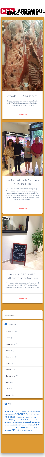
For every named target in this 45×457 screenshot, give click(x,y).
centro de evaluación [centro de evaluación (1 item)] (10, 414)
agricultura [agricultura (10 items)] (11, 411)
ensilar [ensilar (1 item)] (34, 417)
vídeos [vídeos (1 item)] (24, 430)
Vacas (8, 389)
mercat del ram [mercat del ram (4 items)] (28, 422)
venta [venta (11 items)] (12, 430)
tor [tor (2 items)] (17, 428)
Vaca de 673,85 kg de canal (22, 96)
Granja (8, 363)
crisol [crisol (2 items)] (22, 417)
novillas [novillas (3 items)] (37, 422)
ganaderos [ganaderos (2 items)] (17, 420)
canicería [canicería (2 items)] (33, 412)
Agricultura (9, 331)
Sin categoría (10, 376)
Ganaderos (9, 357)
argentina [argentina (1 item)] (19, 412)
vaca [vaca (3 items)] (35, 428)
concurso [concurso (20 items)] (21, 414)
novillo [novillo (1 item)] (6, 425)
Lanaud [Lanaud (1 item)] (34, 420)
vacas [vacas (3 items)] (7, 430)
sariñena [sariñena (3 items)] (30, 425)
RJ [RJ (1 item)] (25, 425)
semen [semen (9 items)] (36, 424)
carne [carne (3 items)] (38, 412)
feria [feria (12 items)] (7, 419)
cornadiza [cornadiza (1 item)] (17, 417)
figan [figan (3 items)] (12, 420)
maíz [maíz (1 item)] (20, 422)
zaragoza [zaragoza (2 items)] (29, 430)
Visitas (8, 395)
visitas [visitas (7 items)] (19, 430)
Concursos (9, 344)
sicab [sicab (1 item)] (6, 428)
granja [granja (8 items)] (24, 419)
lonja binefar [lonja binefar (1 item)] (16, 422)
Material (8, 370)
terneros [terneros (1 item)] (14, 428)
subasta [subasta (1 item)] (10, 428)
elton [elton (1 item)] (31, 417)
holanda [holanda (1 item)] (30, 420)
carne (8, 338)
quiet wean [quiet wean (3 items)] (17, 425)
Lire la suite (22, 114)
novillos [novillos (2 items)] (10, 425)
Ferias (8, 350)
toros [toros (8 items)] (27, 427)
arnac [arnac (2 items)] (24, 412)
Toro (7, 382)
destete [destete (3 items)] (27, 417)
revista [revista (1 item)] (23, 425)
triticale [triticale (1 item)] (32, 428)
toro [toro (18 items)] (21, 427)
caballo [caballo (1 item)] (27, 412)
